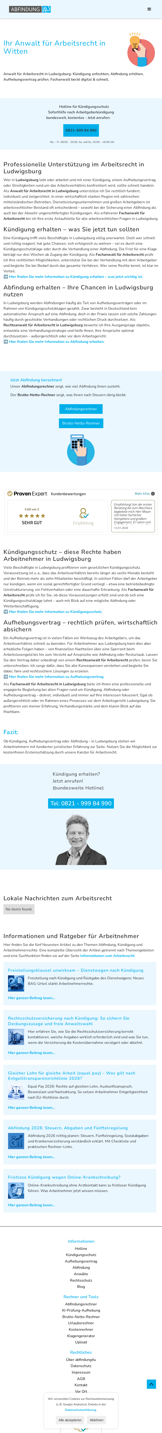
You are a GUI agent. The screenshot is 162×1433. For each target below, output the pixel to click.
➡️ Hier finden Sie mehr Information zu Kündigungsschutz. (53, 611)
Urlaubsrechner (81, 1323)
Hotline (81, 1248)
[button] (149, 9)
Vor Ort (81, 1391)
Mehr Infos (145, 493)
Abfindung (81, 1267)
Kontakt (81, 1385)
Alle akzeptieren (70, 1420)
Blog (81, 1286)
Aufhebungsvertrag (81, 1261)
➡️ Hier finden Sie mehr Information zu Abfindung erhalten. (53, 341)
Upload (81, 1342)
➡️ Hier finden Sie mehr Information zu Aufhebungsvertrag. (53, 676)
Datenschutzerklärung (80, 1410)
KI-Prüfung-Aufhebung (81, 1310)
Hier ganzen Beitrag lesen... (31, 997)
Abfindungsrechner (81, 409)
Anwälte (81, 1274)
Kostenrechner (81, 1329)
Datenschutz (81, 1365)
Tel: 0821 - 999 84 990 (81, 803)
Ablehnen (96, 1420)
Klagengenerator (81, 1336)
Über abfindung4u (81, 1359)
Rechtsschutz (81, 1280)
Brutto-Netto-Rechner (81, 423)
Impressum (81, 1372)
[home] (29, 9)
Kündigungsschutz (81, 1254)
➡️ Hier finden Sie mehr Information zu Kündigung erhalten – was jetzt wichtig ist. (73, 276)
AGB (81, 1378)
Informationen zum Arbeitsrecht (107, 955)
